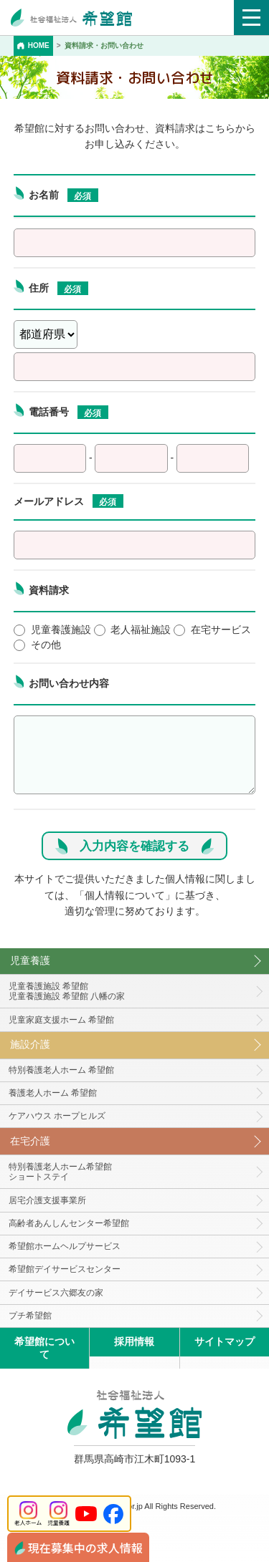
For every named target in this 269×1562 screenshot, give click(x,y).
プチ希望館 (30, 1316)
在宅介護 (30, 1141)
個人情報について (125, 895)
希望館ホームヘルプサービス (65, 1246)
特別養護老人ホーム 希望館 (61, 1070)
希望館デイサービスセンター (65, 1269)
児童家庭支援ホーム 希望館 (61, 1020)
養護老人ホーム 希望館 (53, 1093)
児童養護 (30, 960)
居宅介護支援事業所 (47, 1200)
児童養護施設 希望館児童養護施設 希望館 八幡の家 (67, 991)
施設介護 (30, 1044)
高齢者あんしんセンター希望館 (69, 1223)
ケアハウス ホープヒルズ (57, 1116)
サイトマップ (224, 1341)
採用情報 (134, 1341)
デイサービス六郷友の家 (56, 1293)
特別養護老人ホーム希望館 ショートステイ (60, 1172)
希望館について (44, 1347)
